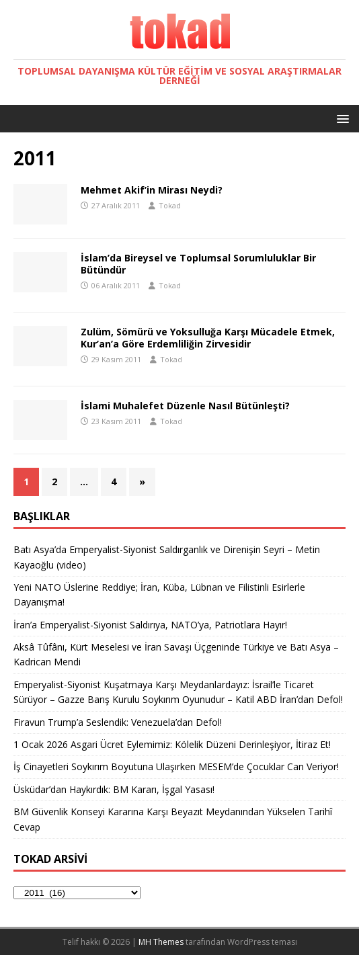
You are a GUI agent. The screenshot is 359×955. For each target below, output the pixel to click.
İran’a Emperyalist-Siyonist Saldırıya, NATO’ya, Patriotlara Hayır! (150, 624)
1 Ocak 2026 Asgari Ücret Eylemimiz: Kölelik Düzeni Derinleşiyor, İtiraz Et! (172, 744)
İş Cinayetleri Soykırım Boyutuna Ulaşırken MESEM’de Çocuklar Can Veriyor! (176, 766)
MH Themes (161, 942)
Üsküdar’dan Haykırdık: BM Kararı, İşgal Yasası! (113, 789)
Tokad (170, 205)
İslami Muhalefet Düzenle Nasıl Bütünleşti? (185, 405)
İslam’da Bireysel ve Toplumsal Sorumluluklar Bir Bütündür (198, 263)
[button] (340, 118)
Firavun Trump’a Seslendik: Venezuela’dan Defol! (117, 722)
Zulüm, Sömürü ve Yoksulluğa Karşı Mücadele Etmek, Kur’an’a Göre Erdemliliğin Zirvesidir (208, 337)
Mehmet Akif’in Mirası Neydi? (152, 189)
